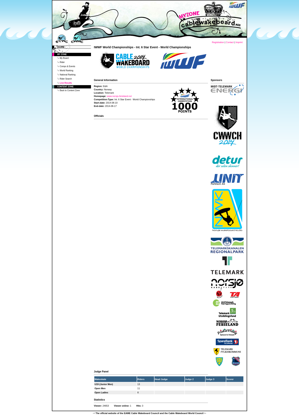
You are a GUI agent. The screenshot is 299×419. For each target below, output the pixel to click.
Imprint (239, 42)
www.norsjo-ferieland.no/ (119, 96)
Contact (230, 42)
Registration (218, 42)
